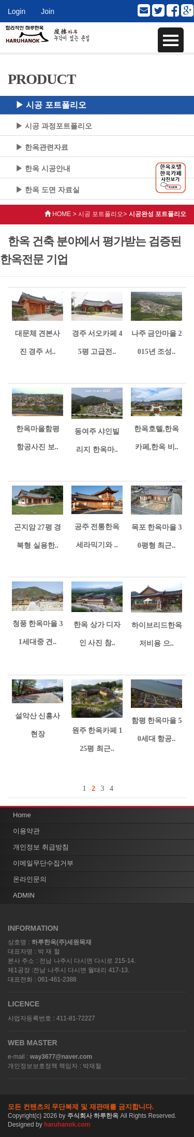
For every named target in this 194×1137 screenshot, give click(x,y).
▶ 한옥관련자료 (42, 147)
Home (22, 815)
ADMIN (24, 895)
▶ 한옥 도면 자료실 (48, 190)
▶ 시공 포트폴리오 (51, 105)
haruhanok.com (67, 1124)
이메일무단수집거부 (43, 863)
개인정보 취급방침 (41, 847)
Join (47, 11)
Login (16, 11)
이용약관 (26, 831)
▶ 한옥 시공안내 (43, 168)
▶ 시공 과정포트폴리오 (54, 126)
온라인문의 (30, 879)
